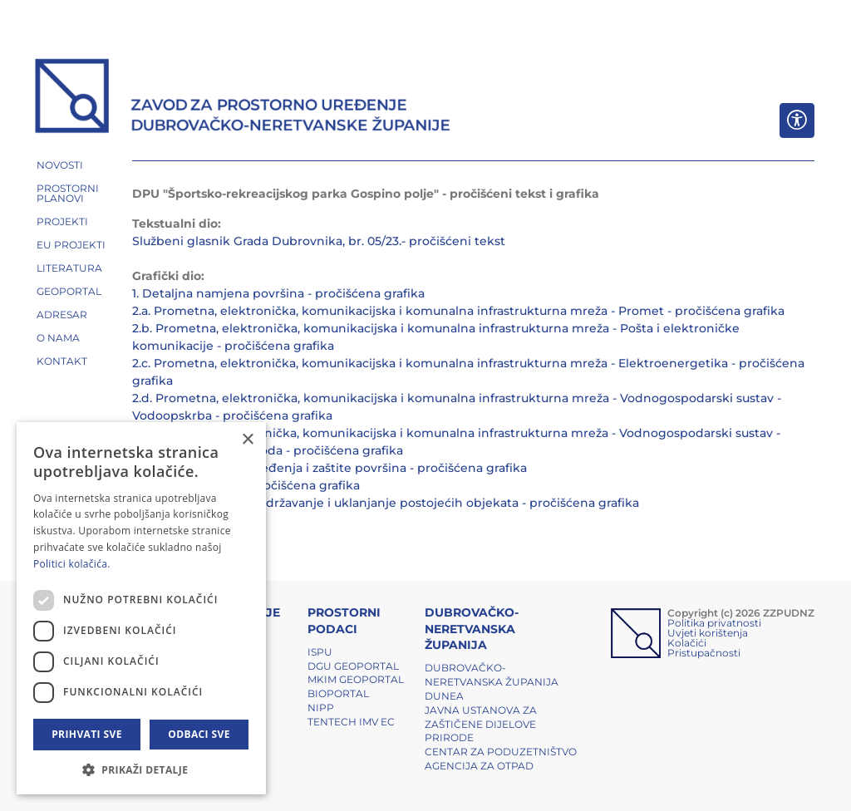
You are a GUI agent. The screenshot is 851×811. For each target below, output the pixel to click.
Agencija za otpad (479, 765)
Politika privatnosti (714, 623)
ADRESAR (62, 314)
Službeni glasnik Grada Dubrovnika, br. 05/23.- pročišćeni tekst (318, 240)
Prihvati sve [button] (87, 734)
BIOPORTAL (338, 693)
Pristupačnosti (703, 652)
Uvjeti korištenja (707, 633)
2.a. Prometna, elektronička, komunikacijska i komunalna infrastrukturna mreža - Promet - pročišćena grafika (458, 310)
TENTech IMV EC (351, 721)
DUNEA (444, 696)
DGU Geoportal (353, 666)
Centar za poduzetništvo (501, 751)
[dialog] (141, 608)
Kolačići (686, 643)
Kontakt (62, 361)
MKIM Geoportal (355, 679)
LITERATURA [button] (69, 268)
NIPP (320, 707)
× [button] (247, 440)
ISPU (319, 652)
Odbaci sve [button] (199, 734)
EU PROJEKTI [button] (71, 244)
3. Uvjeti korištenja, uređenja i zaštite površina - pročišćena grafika (329, 467)
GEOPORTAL (69, 291)
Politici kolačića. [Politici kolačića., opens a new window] (72, 564)
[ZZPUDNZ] (243, 98)
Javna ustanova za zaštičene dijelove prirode (481, 724)
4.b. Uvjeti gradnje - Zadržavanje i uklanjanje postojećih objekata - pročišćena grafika (385, 502)
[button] (141, 769)
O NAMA (58, 338)
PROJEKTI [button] (62, 221)
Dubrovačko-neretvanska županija (491, 674)
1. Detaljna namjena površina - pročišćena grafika (278, 293)
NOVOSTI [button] (60, 165)
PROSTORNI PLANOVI (68, 193)
